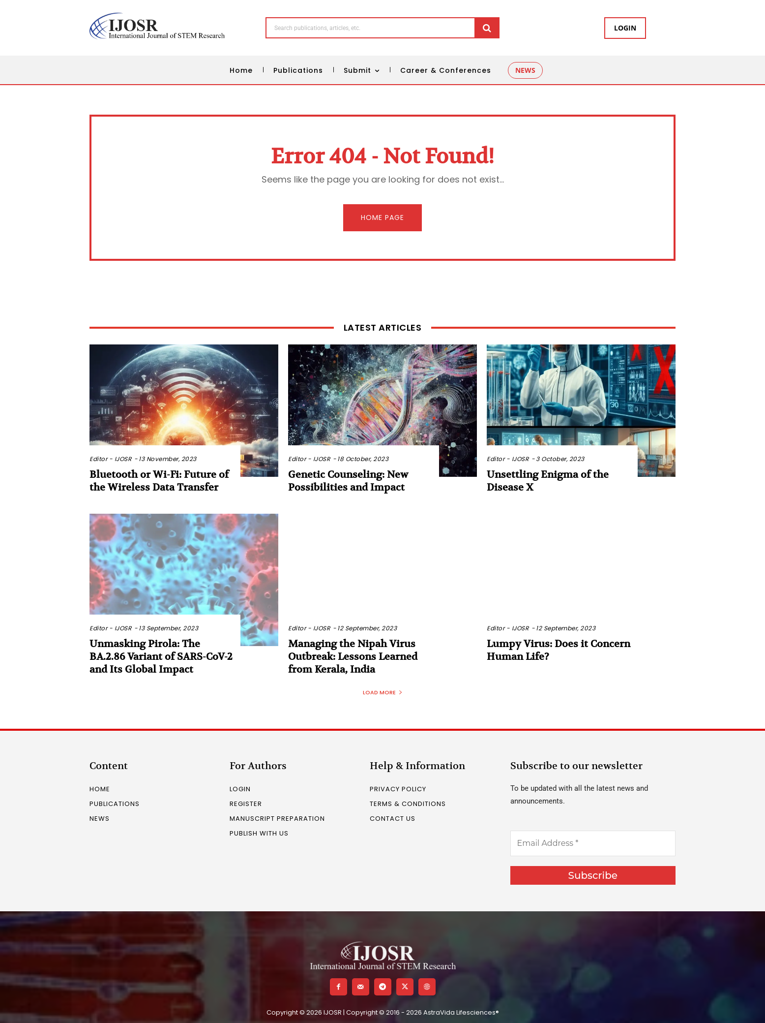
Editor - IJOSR (110, 459)
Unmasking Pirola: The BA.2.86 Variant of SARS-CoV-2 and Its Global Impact (161, 657)
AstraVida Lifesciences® (461, 1012)
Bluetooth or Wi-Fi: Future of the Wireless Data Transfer (159, 481)
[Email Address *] (593, 843)
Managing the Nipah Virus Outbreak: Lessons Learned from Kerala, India (352, 657)
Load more (383, 692)
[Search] (487, 27)
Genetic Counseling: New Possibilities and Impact (348, 481)
